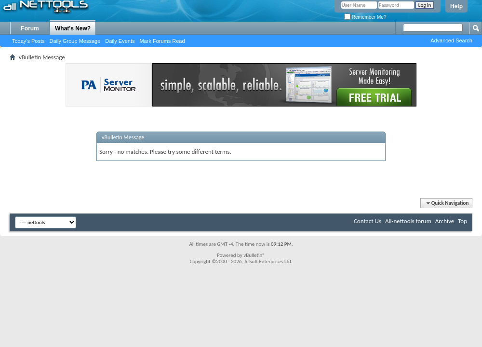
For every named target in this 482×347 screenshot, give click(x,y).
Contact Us (367, 221)
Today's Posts (28, 41)
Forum (30, 28)
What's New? (73, 28)
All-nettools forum (408, 221)
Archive (444, 221)
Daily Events (119, 41)
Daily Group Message (75, 41)
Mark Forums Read (162, 41)
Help (456, 6)
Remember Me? (365, 17)
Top (462, 221)
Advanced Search (451, 40)
